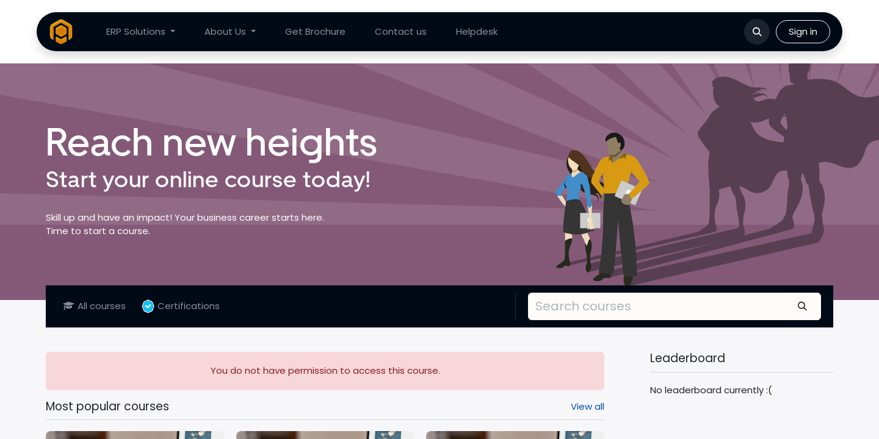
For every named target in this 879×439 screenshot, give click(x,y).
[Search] (802, 306)
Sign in (803, 31)
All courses (94, 305)
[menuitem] (141, 32)
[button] (757, 32)
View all (587, 406)
